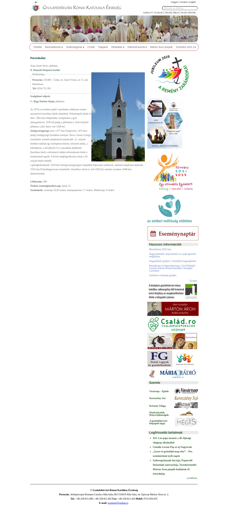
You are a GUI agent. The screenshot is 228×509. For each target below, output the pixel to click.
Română (183, 2)
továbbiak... (193, 478)
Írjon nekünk (188, 12)
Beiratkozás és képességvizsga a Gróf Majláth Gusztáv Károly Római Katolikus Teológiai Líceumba (172, 268)
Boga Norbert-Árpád (43, 101)
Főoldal (37, 47)
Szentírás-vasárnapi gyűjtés (163, 275)
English (192, 2)
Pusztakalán (37, 58)
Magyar (174, 2)
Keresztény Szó (157, 398)
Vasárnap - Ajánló (159, 391)
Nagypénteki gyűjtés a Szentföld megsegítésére (172, 261)
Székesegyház (74, 47)
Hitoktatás (116, 47)
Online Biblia (172, 12)
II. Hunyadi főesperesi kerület (45, 70)
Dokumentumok (136, 47)
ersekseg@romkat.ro (118, 503)
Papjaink (103, 47)
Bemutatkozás (53, 47)
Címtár (91, 47)
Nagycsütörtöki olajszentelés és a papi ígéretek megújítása (172, 255)
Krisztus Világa (157, 406)
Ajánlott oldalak (153, 12)
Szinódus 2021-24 (186, 47)
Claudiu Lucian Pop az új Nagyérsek (172, 447)
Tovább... (194, 281)
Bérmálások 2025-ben (160, 249)
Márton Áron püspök (161, 47)
